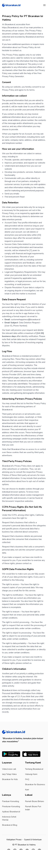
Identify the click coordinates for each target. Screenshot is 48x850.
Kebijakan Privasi (14, 839)
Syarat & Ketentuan (33, 839)
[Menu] (44, 5)
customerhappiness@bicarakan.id (25, 319)
